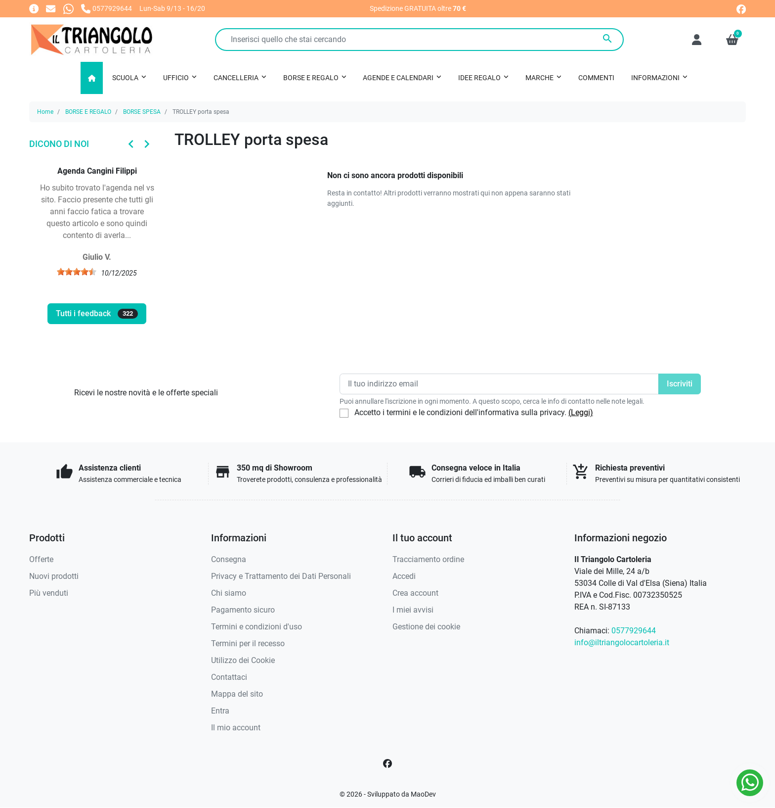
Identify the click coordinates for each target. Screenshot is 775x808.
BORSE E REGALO (88, 111)
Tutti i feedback (97, 314)
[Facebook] (387, 763)
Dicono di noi (59, 144)
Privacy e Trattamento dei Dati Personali (281, 576)
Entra (220, 710)
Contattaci (229, 677)
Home (45, 111)
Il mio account (235, 727)
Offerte (41, 559)
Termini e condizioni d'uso (256, 626)
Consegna (228, 559)
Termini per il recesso (248, 643)
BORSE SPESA (142, 111)
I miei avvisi (412, 610)
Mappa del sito (237, 694)
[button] (732, 39)
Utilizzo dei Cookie (243, 660)
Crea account (415, 593)
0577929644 (633, 630)
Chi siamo (228, 593)
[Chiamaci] (106, 8)
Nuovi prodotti (54, 576)
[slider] (76, 272)
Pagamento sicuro (243, 610)
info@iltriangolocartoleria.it (621, 642)
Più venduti (48, 593)
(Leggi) (580, 412)
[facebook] (741, 8)
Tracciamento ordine (428, 559)
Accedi (404, 576)
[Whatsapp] (68, 8)
